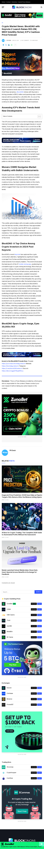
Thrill (8, 620)
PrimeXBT (10, 704)
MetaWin (10, 631)
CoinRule (10, 778)
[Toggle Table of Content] (38, 116)
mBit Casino (11, 615)
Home (3, 2)
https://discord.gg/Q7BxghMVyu (12, 371)
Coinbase (10, 693)
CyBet (9, 609)
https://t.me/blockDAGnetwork (12, 368)
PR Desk (9, 40)
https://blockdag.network (10, 366)
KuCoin (9, 688)
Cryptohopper (11, 772)
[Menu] (3, 7)
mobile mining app (25, 264)
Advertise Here (22, 437)
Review (34, 603)
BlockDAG (20, 92)
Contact (8, 2)
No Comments (24, 40)
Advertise (14, 2)
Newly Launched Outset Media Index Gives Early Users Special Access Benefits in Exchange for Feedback (19, 572)
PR (2, 22)
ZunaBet (11, 604)
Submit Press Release (24, 2)
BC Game (10, 637)
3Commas (10, 767)
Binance (9, 699)
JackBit (9, 626)
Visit (39, 603)
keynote (17, 254)
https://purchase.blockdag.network (14, 363)
